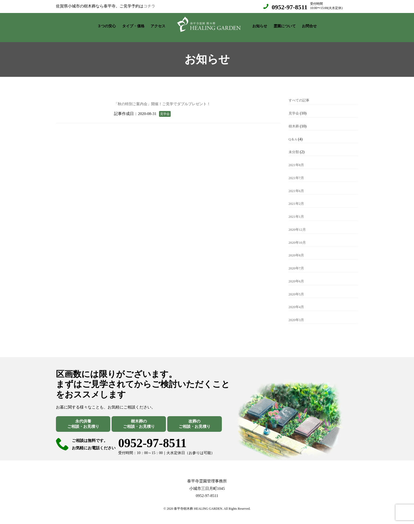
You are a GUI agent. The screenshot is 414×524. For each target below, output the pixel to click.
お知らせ (259, 25)
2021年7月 (298, 172)
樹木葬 (295, 121)
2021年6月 (298, 185)
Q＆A (293, 134)
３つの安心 (106, 25)
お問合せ (309, 25)
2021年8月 (298, 159)
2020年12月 (299, 224)
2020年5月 (298, 289)
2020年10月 (299, 237)
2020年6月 (298, 276)
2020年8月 (298, 250)
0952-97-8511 (289, 7)
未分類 (295, 146)
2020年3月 (298, 314)
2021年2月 (298, 198)
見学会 (295, 108)
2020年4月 (298, 301)
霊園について (285, 25)
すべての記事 (300, 95)
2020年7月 (298, 263)
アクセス (158, 25)
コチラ (149, 6)
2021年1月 (298, 211)
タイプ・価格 (133, 25)
